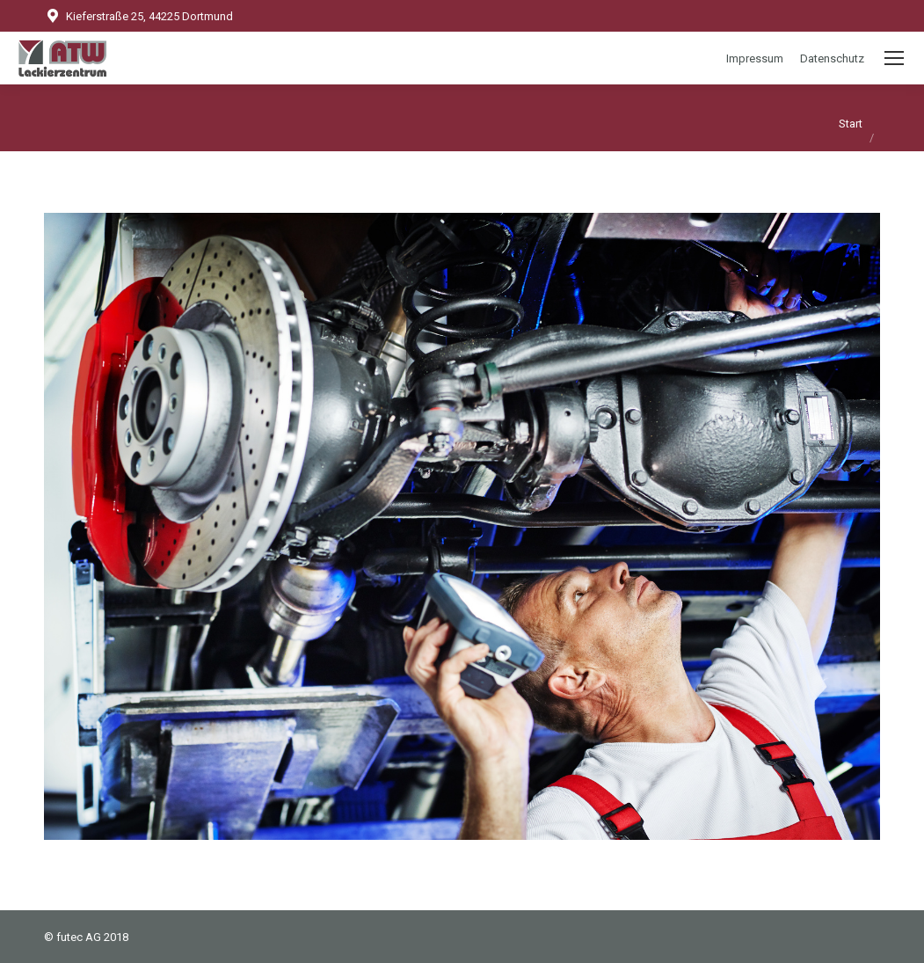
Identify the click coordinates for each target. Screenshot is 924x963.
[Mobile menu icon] (894, 58)
